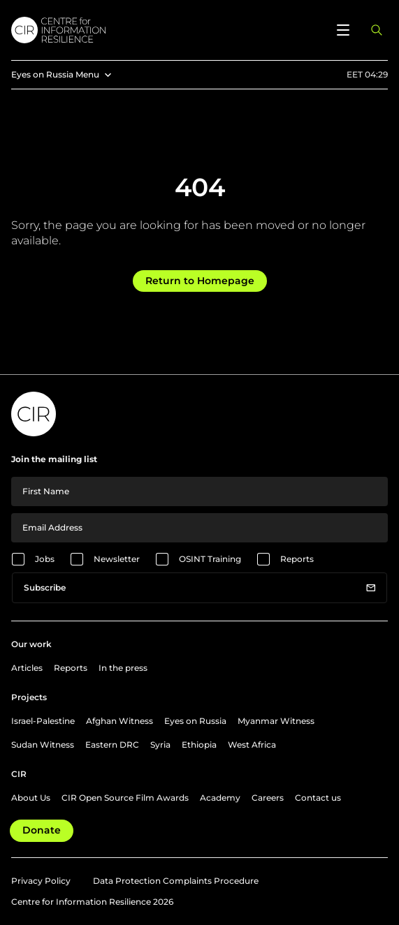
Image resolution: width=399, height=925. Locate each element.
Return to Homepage (199, 280)
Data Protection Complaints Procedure (176, 880)
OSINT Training (210, 559)
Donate (41, 830)
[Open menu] (343, 30)
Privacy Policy (41, 880)
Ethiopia (199, 744)
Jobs (45, 559)
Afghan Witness (119, 721)
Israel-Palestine (43, 721)
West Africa (252, 744)
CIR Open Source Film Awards (125, 797)
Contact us (318, 797)
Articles (27, 668)
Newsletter (117, 559)
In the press (123, 668)
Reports (297, 559)
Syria (160, 744)
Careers (268, 797)
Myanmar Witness (276, 721)
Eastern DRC (112, 744)
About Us (30, 797)
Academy (220, 797)
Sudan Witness (42, 744)
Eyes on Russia (195, 721)
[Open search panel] (376, 30)
